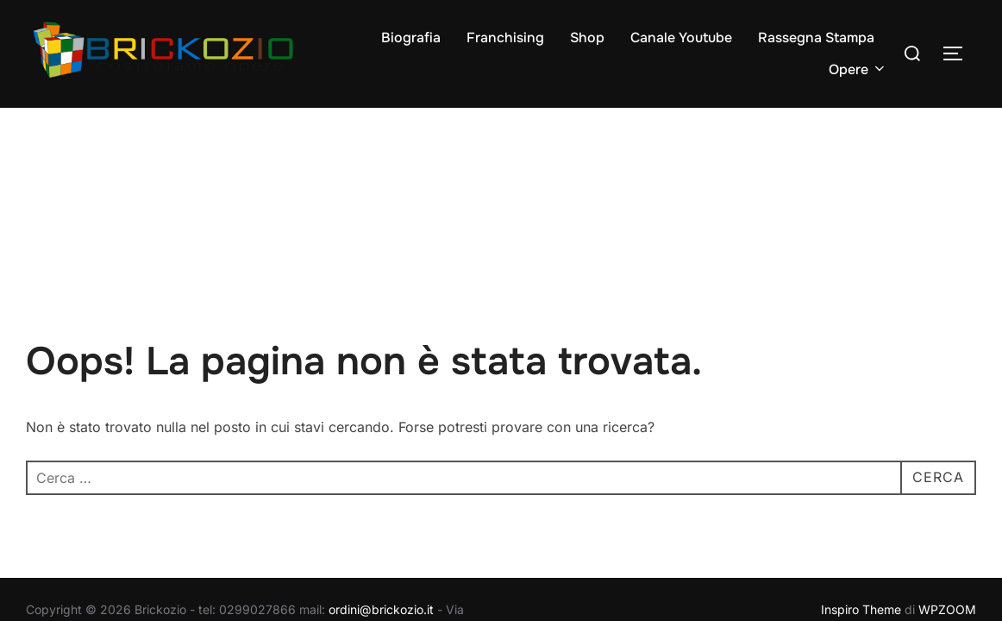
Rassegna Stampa (816, 37)
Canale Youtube (681, 37)
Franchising (505, 37)
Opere (858, 69)
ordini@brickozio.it (381, 501)
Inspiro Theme (861, 501)
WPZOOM (947, 501)
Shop (587, 37)
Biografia (411, 37)
